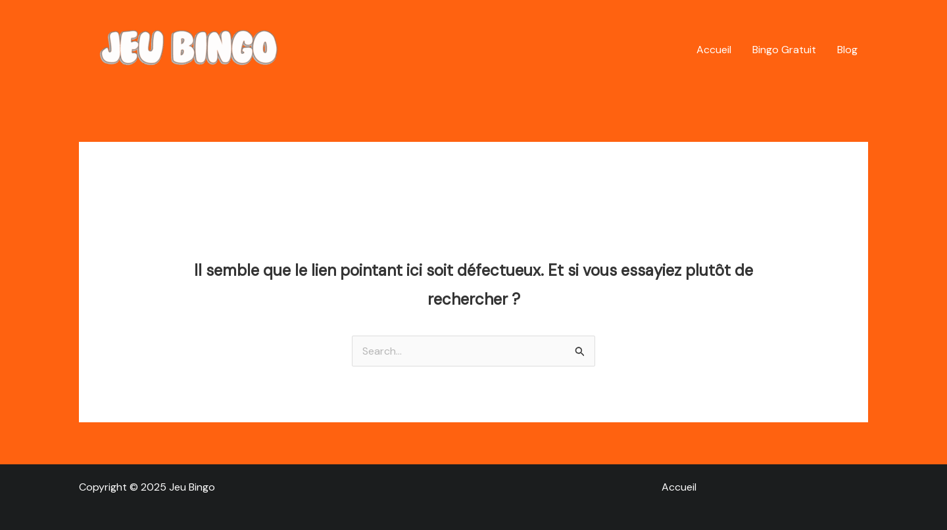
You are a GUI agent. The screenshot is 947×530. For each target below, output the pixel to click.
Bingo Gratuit (784, 49)
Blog (847, 49)
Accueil (713, 49)
